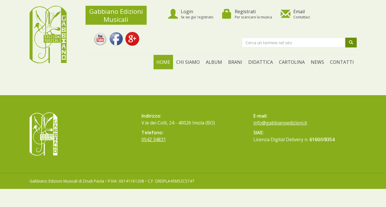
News (317, 62)
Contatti (342, 62)
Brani (235, 62)
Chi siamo (188, 62)
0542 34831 (153, 139)
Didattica (260, 62)
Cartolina (292, 62)
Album (214, 62)
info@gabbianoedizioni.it (280, 123)
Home (163, 62)
